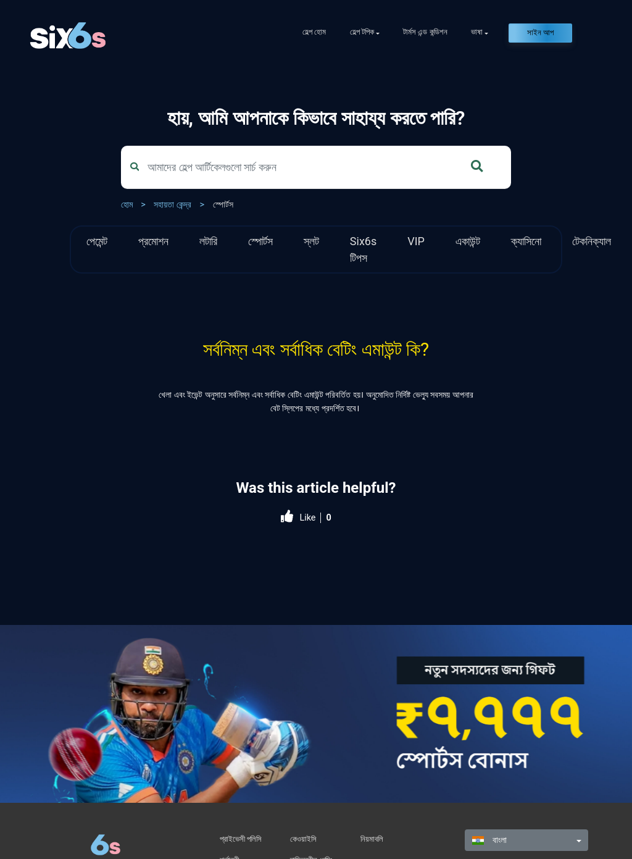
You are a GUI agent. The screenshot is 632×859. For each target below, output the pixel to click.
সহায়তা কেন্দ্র (172, 204)
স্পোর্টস (223, 204)
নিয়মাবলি (371, 839)
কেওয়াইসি (303, 839)
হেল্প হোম (314, 31)
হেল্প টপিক (362, 31)
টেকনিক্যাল (591, 241)
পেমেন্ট (96, 241)
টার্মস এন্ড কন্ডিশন (425, 31)
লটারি (208, 241)
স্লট (311, 241)
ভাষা (477, 31)
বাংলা (489, 840)
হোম (127, 204)
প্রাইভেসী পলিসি (241, 839)
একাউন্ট (467, 241)
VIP (416, 241)
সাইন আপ (540, 32)
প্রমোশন (153, 241)
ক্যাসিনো (526, 241)
